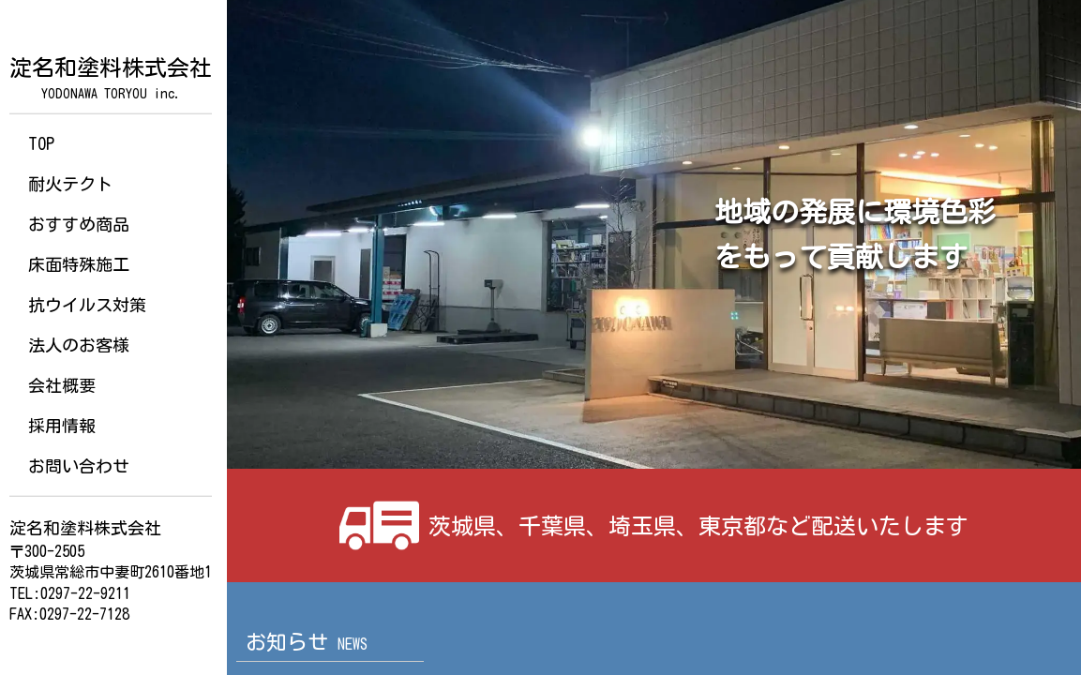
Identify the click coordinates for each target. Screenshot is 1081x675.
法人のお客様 (78, 345)
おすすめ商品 (78, 224)
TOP (41, 143)
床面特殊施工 (78, 264)
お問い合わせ (78, 466)
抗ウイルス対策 (87, 304)
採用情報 (62, 425)
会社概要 (62, 385)
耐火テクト (70, 183)
